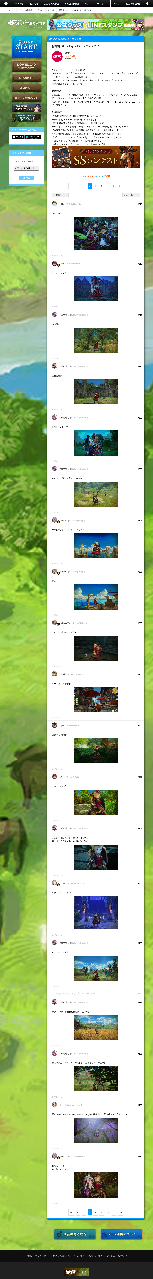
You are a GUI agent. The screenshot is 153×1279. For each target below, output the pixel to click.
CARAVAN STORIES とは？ (26, 108)
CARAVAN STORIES (76, 1272)
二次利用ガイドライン (95, 1256)
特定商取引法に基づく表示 (62, 1256)
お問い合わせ (110, 1256)
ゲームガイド (26, 118)
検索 (28, 178)
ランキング (102, 3)
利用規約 (29, 1256)
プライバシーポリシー (42, 1256)
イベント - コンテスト (46, 10)
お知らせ (34, 3)
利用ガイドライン (79, 1256)
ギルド (88, 3)
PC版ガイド (26, 78)
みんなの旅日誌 (72, 3)
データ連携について (26, 98)
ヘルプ (116, 3)
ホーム (12, 10)
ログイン (26, 88)
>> (120, 185)
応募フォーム (122, 1256)
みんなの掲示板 (51, 3)
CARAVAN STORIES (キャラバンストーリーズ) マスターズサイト (26, 24)
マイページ (19, 3)
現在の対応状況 (133, 3)
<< (71, 185)
